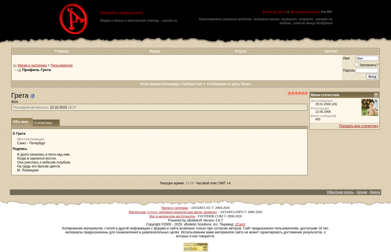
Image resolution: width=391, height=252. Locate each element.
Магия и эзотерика (32, 65)
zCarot (240, 224)
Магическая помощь (305, 12)
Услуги (240, 51)
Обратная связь (340, 192)
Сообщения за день (223, 84)
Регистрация (150, 84)
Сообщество (193, 84)
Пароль (349, 70)
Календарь (171, 84)
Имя (346, 58)
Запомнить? (366, 65)
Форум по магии (274, 12)
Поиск (246, 84)
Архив (362, 192)
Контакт (331, 51)
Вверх (375, 192)
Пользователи (62, 65)
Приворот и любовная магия (121, 12)
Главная (62, 51)
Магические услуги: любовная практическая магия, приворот (173, 212)
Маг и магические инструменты (172, 216)
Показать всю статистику (358, 126)
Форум (154, 51)
